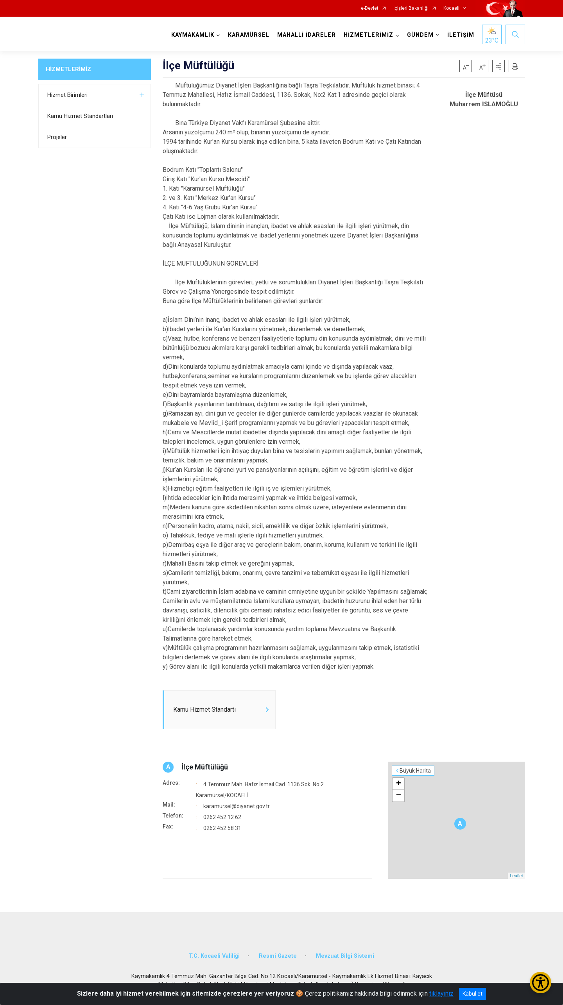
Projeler (57, 137)
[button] (498, 66)
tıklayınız (441, 993)
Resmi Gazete (278, 956)
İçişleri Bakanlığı (411, 8)
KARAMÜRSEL (248, 35)
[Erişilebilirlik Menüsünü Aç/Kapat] (540, 982)
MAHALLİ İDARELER (306, 35)
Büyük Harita (415, 771)
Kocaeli (451, 8)
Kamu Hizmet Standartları (80, 116)
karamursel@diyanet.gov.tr (236, 806)
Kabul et (472, 994)
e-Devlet (369, 8)
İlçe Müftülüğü (204, 767)
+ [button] (398, 784)
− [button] (398, 796)
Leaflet (516, 875)
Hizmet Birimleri (67, 94)
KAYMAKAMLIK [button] (192, 35)
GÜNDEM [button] (420, 35)
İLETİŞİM (460, 35)
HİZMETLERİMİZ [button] (368, 35)
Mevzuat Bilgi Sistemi (345, 956)
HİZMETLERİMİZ (68, 69)
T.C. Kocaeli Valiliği (214, 956)
